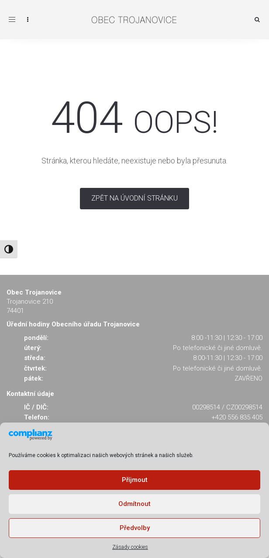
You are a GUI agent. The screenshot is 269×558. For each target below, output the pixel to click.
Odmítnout (134, 504)
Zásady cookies (130, 547)
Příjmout (135, 480)
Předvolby (135, 528)
